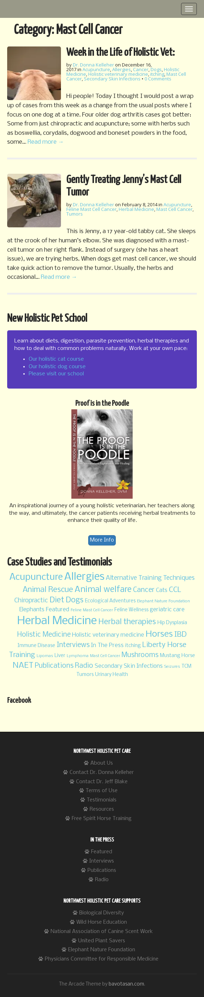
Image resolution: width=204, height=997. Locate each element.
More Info (102, 540)
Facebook (19, 700)
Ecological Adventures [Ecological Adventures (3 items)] (110, 601)
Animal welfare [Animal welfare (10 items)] (103, 589)
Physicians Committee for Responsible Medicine (101, 959)
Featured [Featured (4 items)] (57, 610)
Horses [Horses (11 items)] (159, 634)
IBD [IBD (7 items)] (180, 634)
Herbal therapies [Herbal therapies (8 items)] (127, 622)
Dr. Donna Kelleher (93, 64)
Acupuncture (96, 69)
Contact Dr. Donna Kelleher (102, 772)
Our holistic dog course (57, 367)
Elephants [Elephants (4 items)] (31, 610)
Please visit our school (56, 374)
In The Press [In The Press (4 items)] (107, 645)
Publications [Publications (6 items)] (54, 666)
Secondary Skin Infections (112, 78)
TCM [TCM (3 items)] (186, 666)
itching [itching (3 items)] (133, 645)
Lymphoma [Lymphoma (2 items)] (78, 656)
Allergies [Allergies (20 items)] (84, 577)
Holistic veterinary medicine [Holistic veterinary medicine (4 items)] (108, 635)
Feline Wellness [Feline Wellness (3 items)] (131, 610)
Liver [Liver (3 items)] (59, 655)
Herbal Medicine (136, 209)
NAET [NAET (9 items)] (23, 665)
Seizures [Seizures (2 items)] (172, 667)
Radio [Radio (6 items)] (84, 666)
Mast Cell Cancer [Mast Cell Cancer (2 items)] (105, 656)
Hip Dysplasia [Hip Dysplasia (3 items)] (172, 623)
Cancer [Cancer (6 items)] (144, 590)
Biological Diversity (101, 913)
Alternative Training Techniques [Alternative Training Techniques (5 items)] (150, 578)
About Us (101, 763)
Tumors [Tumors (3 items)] (85, 674)
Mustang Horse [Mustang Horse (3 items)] (177, 655)
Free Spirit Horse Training (102, 818)
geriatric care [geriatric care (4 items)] (167, 610)
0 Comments (157, 78)
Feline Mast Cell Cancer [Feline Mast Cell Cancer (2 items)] (92, 610)
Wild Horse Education (101, 922)
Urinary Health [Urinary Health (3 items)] (111, 674)
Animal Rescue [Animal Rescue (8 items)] (48, 590)
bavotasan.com (126, 984)
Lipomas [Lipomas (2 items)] (45, 656)
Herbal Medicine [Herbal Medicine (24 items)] (57, 621)
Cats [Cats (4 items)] (161, 590)
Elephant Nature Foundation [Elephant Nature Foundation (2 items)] (163, 601)
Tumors (74, 214)
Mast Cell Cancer (174, 209)
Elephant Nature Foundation (101, 950)
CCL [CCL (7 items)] (175, 590)
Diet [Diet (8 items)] (56, 600)
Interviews (101, 861)
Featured (101, 852)
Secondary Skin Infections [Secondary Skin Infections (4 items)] (129, 666)
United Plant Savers (101, 941)
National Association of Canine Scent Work (102, 931)
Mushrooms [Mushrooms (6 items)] (140, 655)
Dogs (156, 69)
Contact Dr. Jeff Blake (102, 782)
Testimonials (102, 800)
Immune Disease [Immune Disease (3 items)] (36, 645)
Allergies (121, 69)
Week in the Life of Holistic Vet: (120, 52)
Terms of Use (102, 791)
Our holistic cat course (56, 359)
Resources (102, 809)
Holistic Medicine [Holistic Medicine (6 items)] (44, 634)
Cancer (140, 69)
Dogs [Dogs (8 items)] (75, 600)
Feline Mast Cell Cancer (91, 209)
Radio (102, 880)
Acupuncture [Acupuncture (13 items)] (36, 577)
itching (157, 74)
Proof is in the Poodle (102, 403)
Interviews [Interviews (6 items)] (73, 645)
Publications (101, 870)
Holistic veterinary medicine (118, 74)
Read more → (46, 142)
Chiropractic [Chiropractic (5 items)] (31, 600)
